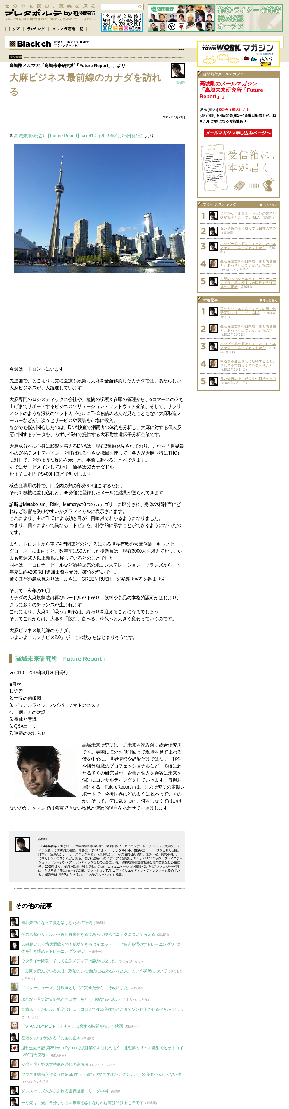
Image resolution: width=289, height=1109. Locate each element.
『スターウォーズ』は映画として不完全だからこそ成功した (74, 987)
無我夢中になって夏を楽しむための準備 (56, 922)
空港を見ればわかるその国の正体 (50, 1038)
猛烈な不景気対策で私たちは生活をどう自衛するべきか (70, 999)
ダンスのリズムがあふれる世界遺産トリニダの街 (64, 1091)
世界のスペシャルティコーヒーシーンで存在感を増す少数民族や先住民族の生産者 (248, 283)
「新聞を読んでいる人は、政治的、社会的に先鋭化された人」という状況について (94, 970)
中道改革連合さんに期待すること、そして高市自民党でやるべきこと (248, 363)
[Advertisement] (97, 320)
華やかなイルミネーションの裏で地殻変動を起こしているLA (248, 215)
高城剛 (180, 82)
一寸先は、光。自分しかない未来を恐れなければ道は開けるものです (82, 1102)
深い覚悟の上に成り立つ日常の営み (248, 229)
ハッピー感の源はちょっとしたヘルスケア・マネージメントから (248, 246)
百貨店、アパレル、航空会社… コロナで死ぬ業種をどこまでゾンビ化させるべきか (96, 1009)
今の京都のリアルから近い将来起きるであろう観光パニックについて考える (88, 934)
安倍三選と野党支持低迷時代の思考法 (54, 1064)
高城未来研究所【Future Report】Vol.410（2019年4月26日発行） (79, 135)
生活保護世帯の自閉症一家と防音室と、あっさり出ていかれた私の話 (248, 263)
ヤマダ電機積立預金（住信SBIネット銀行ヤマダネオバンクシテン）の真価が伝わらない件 (101, 1074)
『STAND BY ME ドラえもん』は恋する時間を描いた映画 (72, 1026)
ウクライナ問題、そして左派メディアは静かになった (68, 961)
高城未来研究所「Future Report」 (61, 658)
